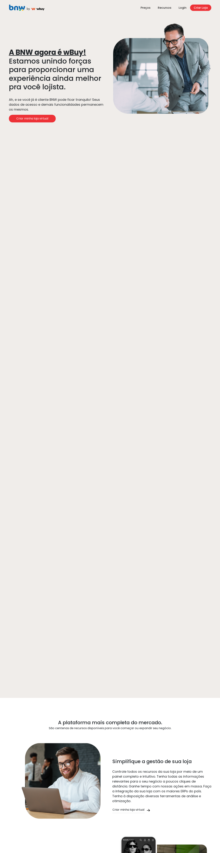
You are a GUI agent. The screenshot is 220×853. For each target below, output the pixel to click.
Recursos (164, 8)
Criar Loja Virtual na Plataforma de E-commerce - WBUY (27, 7)
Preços (146, 8)
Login (182, 8)
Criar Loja (201, 8)
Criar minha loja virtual (32, 118)
